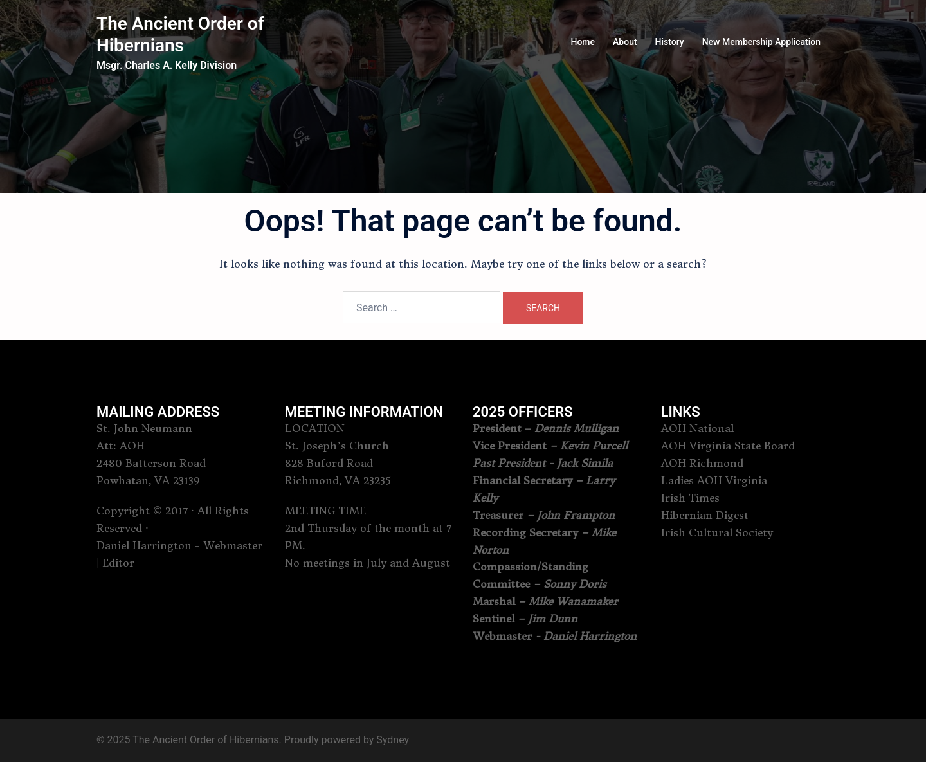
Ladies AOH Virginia (714, 480)
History (669, 42)
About (625, 42)
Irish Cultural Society (717, 532)
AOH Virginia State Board (728, 445)
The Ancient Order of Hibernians (180, 34)
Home (582, 42)
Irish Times (690, 497)
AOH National (697, 428)
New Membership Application (761, 42)
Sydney (392, 740)
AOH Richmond (702, 463)
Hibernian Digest (705, 515)
